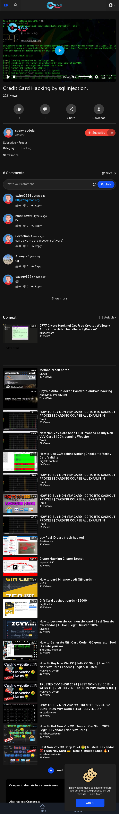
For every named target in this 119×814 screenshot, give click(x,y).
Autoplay (110, 317)
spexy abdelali (25, 130)
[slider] (37, 77)
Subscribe (101, 132)
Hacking (26, 148)
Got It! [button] (90, 802)
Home (42, 808)
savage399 (23, 276)
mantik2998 (24, 216)
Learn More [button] (95, 794)
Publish (106, 184)
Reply (36, 205)
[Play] (8, 77)
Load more (59, 770)
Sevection (22, 236)
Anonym (21, 256)
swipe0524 (23, 195)
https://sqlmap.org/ (28, 200)
